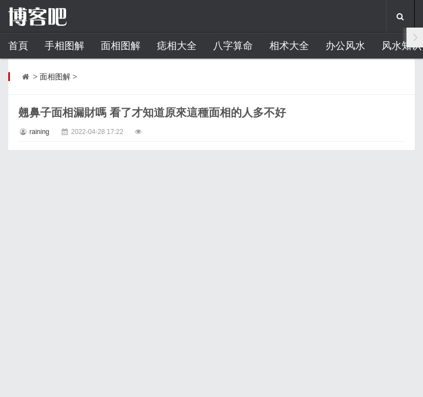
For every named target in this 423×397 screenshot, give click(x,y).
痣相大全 (177, 45)
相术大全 (289, 45)
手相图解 (64, 45)
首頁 (18, 45)
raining (39, 132)
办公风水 (345, 45)
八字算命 (233, 45)
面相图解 (120, 45)
